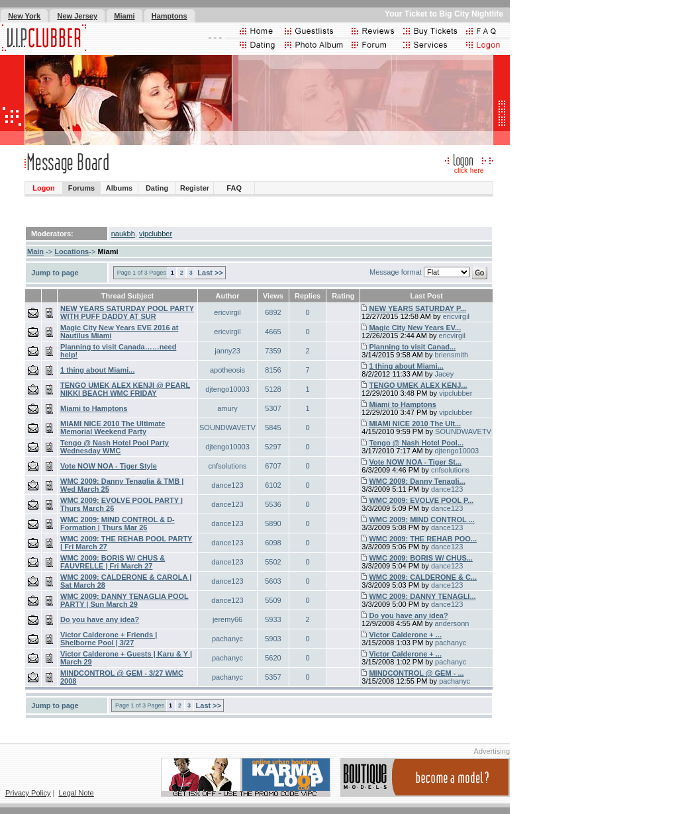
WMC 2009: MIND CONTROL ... (421, 519)
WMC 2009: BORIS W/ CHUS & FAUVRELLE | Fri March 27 (112, 562)
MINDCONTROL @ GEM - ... (416, 673)
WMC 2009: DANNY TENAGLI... (422, 596)
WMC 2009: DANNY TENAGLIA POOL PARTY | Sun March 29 (124, 600)
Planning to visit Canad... (412, 347)
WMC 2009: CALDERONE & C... (423, 577)
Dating (157, 188)
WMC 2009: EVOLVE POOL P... (421, 500)
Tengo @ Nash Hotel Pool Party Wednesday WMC (114, 447)
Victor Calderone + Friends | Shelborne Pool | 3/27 (108, 639)
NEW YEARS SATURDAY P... (417, 308)
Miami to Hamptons (93, 408)
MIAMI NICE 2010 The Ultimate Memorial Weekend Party (112, 427)
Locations (71, 251)
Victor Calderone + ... (405, 635)
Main (35, 251)
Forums (81, 188)
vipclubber (155, 234)
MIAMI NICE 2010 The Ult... (415, 424)
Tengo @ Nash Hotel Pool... (416, 443)
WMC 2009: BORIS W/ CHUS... (420, 558)
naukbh (123, 234)
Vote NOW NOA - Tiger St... (415, 462)
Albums (119, 188)
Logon (43, 188)
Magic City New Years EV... (415, 328)
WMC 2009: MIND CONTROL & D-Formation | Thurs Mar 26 (117, 523)
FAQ (234, 188)
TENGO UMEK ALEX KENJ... (418, 385)
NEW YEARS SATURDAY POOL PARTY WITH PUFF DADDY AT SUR (127, 312)
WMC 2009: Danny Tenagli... (417, 481)
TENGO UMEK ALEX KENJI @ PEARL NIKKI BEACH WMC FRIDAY (125, 389)
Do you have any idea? (99, 619)
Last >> (210, 273)
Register (194, 188)
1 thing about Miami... (97, 370)
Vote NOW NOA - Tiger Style (108, 466)
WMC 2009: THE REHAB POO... (423, 539)
